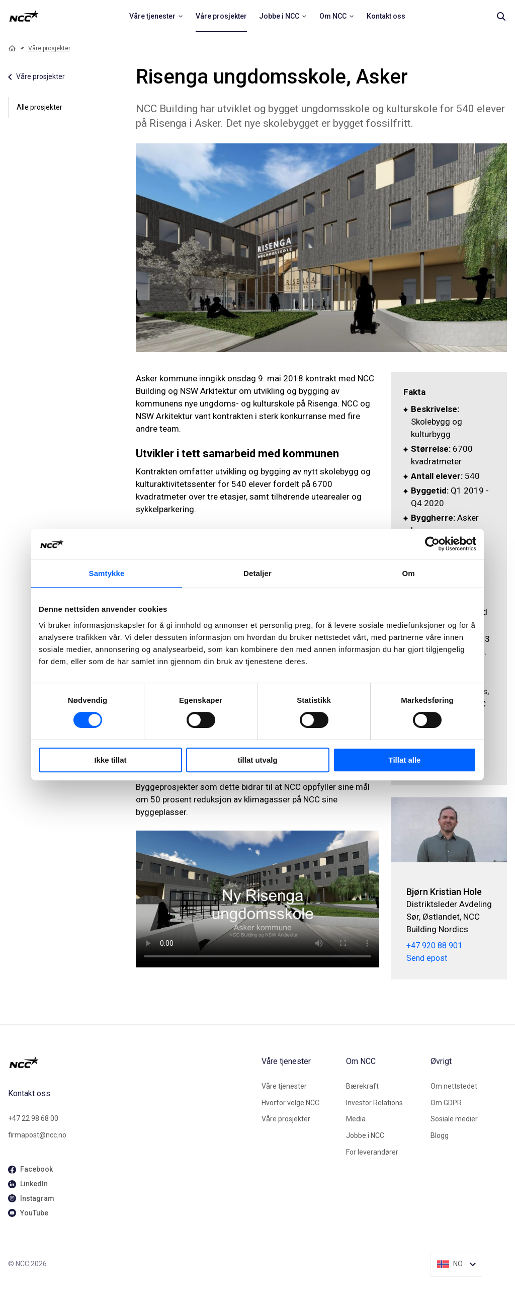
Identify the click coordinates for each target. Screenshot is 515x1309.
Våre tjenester (284, 1086)
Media (356, 1119)
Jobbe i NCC (365, 1135)
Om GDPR (446, 1103)
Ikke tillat (110, 760)
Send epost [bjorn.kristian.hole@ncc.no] (426, 958)
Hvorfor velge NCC (290, 1103)
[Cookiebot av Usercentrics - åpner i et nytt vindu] (432, 543)
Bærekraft (362, 1086)
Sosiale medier (454, 1119)
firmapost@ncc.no (37, 1135)
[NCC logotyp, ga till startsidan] (24, 16)
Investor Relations (374, 1103)
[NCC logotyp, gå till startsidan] (130, 1062)
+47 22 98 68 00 (33, 1118)
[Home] (12, 48)
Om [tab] (408, 573)
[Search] (501, 16)
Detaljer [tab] (257, 573)
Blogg (440, 1135)
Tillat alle (405, 760)
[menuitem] (156, 16)
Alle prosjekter (39, 107)
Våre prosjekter (49, 48)
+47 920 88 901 (434, 946)
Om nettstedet (454, 1086)
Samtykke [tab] (107, 573)
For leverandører (372, 1152)
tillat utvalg (257, 760)
